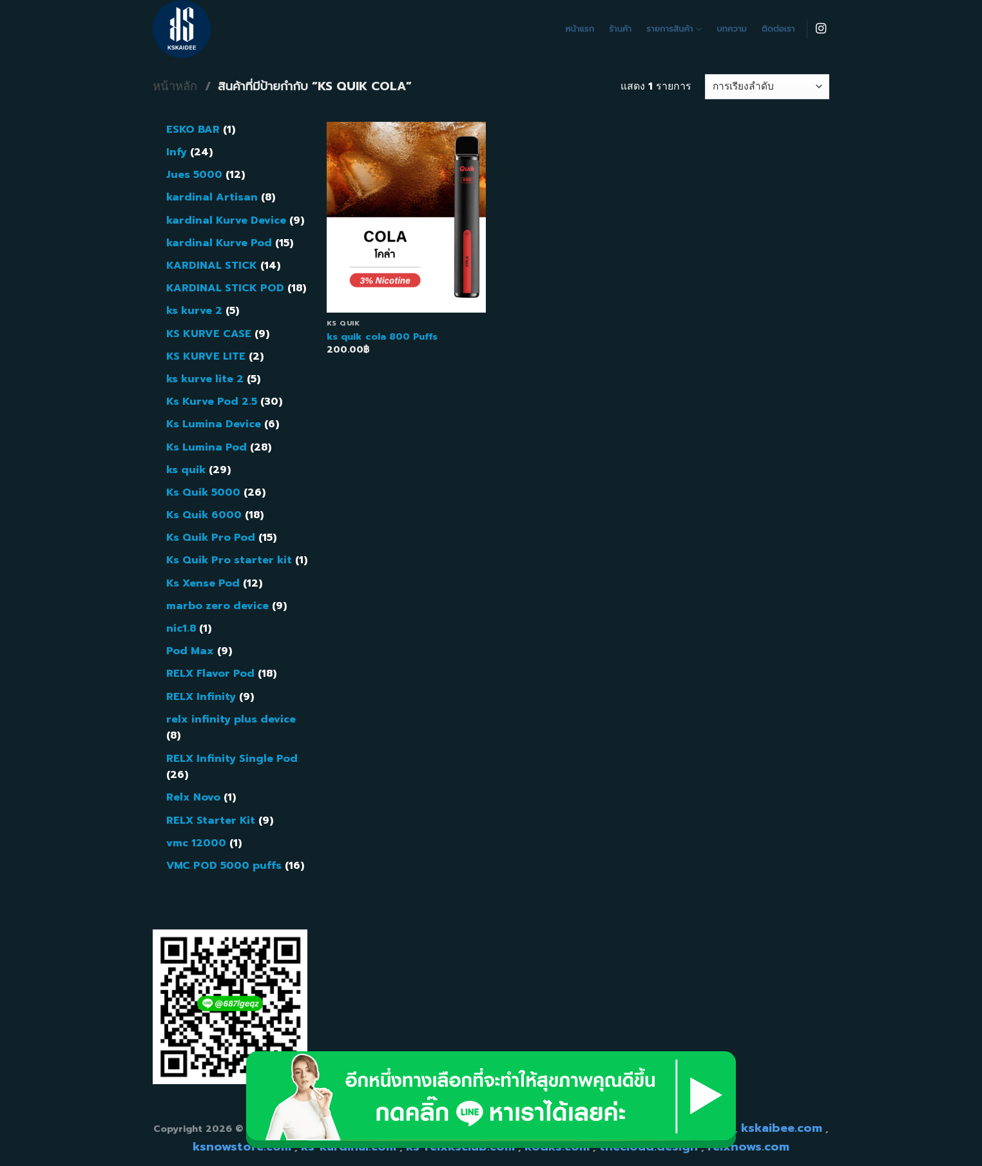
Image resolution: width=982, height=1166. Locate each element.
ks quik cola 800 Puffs (382, 337)
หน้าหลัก (175, 86)
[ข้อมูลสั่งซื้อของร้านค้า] (767, 86)
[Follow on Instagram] (821, 29)
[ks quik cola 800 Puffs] (406, 217)
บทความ (732, 29)
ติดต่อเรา (778, 29)
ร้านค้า (620, 29)
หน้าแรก (580, 29)
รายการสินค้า (674, 29)
